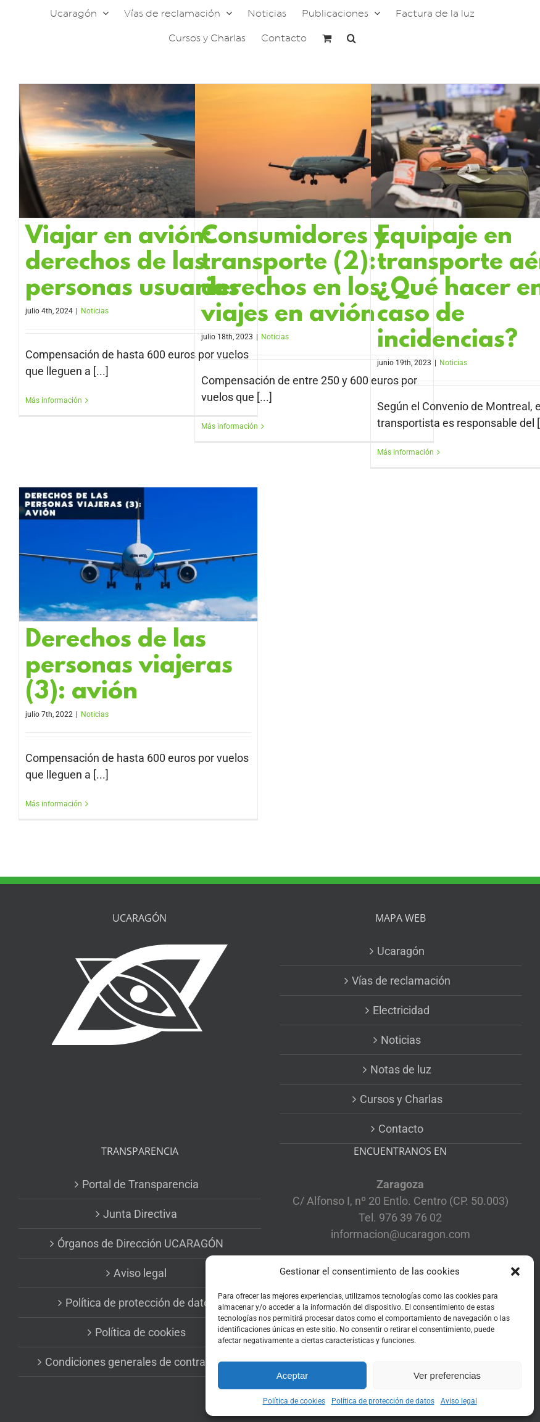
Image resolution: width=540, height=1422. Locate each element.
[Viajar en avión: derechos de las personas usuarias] (138, 151)
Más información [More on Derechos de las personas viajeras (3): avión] (53, 804)
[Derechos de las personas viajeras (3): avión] (138, 554)
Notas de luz (400, 1069)
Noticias (95, 311)
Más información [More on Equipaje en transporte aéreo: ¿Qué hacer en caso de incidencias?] (405, 452)
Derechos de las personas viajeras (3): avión (129, 666)
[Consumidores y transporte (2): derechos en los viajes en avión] (314, 151)
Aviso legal (459, 1401)
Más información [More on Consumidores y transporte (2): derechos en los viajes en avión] (229, 426)
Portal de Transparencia (140, 1184)
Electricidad (401, 1010)
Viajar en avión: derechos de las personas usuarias (132, 263)
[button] (515, 1271)
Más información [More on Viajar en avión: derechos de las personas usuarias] (53, 400)
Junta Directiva (140, 1213)
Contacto (400, 1128)
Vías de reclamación (401, 980)
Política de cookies (294, 1401)
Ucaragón (401, 951)
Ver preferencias (447, 1375)
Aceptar (292, 1375)
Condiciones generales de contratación (140, 1361)
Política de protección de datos (382, 1401)
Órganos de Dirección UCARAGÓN (140, 1243)
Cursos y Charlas (401, 1099)
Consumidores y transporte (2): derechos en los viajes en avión (294, 276)
